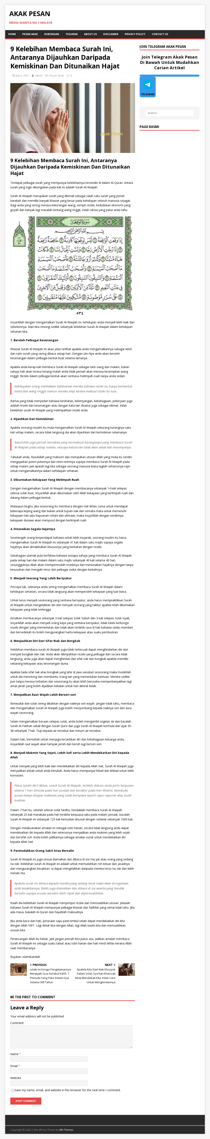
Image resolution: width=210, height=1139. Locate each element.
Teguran (71, 34)
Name (14, 1054)
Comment (17, 1023)
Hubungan (51, 34)
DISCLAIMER (110, 34)
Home (12, 34)
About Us (90, 34)
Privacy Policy (135, 34)
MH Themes (66, 1130)
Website (15, 1078)
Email (14, 1066)
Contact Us (160, 34)
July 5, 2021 (22, 75)
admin (39, 75)
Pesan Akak (30, 34)
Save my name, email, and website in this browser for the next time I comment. (67, 1090)
